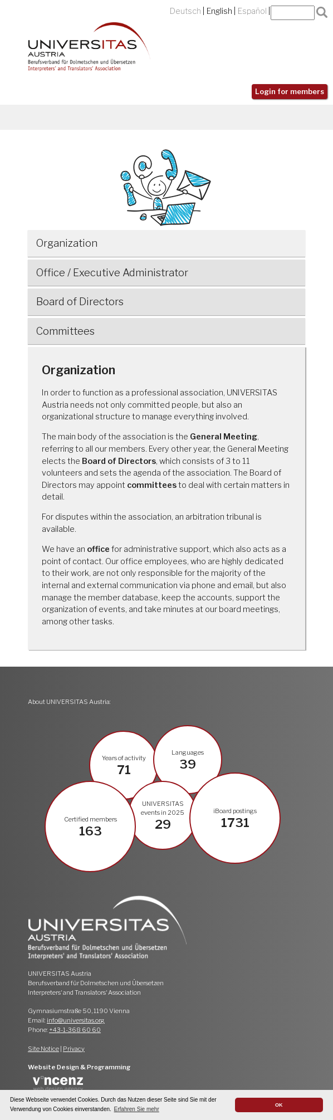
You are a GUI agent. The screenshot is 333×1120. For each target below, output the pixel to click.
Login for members (289, 91)
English (219, 11)
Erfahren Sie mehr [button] (136, 1109)
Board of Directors (80, 301)
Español (252, 11)
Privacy (74, 1049)
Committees (65, 331)
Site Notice (43, 1049)
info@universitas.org (76, 1020)
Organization (66, 243)
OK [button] (279, 1105)
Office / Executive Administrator (112, 272)
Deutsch (185, 11)
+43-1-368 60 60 (75, 1030)
